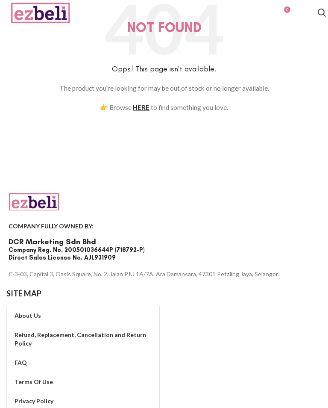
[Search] (322, 14)
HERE (141, 107)
